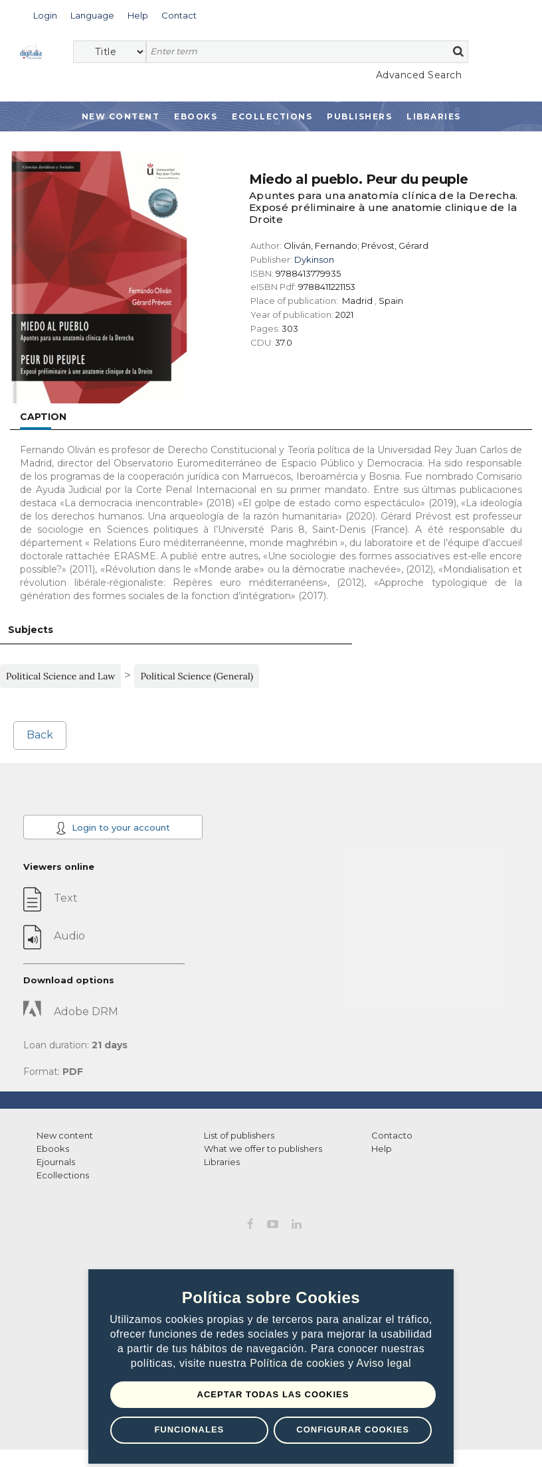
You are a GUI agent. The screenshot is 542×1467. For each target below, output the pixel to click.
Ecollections (272, 116)
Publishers (359, 116)
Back (40, 735)
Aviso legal (384, 1363)
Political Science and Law (60, 676)
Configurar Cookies (352, 1429)
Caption (43, 417)
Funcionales (189, 1429)
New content (65, 1135)
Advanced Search (419, 75)
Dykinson (314, 259)
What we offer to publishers (263, 1148)
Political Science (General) (196, 676)
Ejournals (56, 1161)
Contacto (391, 1135)
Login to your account (113, 828)
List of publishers (239, 1135)
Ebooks (195, 116)
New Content (121, 116)
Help (381, 1148)
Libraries (433, 116)
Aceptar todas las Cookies (273, 1394)
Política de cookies (299, 1363)
